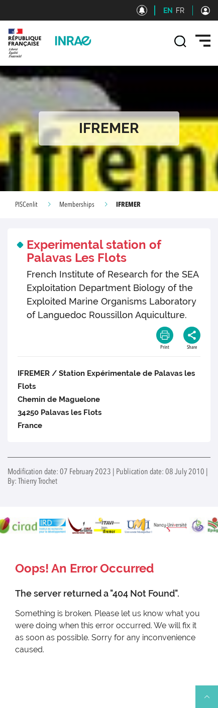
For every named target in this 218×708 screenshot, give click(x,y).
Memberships (76, 204)
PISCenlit (26, 204)
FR (180, 11)
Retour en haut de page (211, 701)
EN (168, 11)
